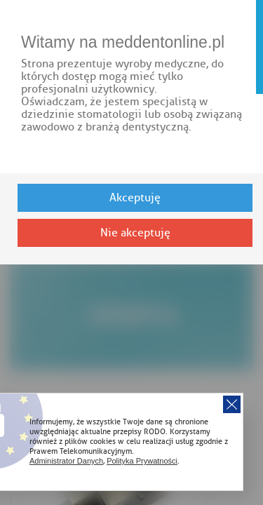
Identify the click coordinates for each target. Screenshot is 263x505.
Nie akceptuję (135, 233)
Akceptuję (135, 198)
